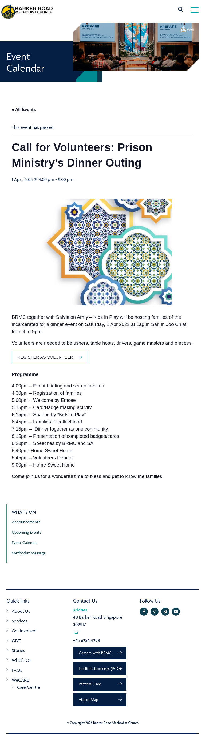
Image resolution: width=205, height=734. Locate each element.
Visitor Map (88, 699)
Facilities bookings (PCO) (100, 668)
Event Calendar (25, 542)
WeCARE (20, 680)
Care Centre (28, 687)
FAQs (17, 670)
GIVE (16, 640)
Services (19, 621)
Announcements (26, 521)
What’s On (22, 660)
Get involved (24, 630)
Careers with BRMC (95, 652)
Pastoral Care (90, 684)
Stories (18, 650)
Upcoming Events (26, 532)
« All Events (24, 109)
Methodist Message (29, 552)
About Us (21, 611)
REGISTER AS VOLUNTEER (45, 357)
